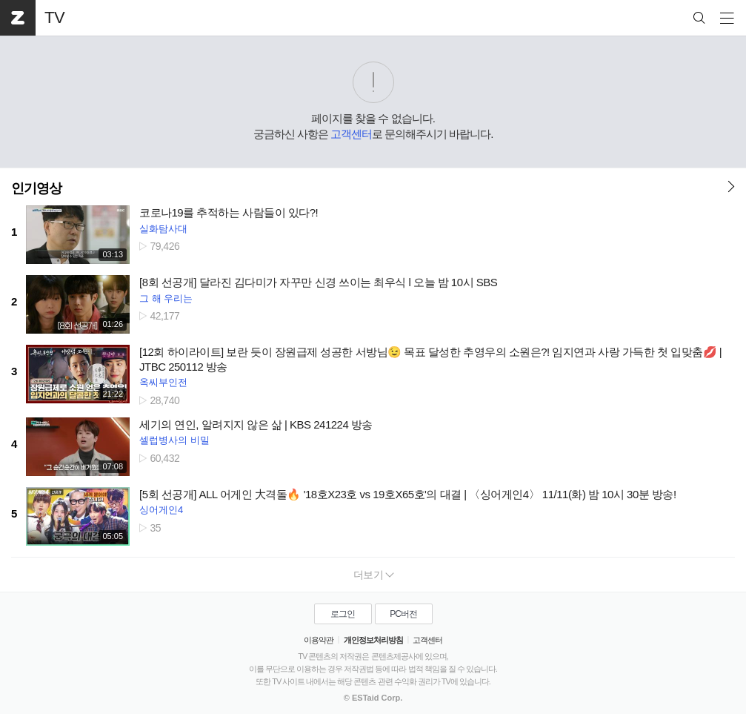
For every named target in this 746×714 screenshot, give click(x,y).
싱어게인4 (161, 509)
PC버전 (403, 614)
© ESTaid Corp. (373, 697)
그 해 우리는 (166, 298)
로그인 (342, 614)
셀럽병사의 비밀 (174, 440)
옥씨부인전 (163, 382)
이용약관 (318, 639)
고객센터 (351, 134)
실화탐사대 (163, 228)
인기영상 (36, 188)
